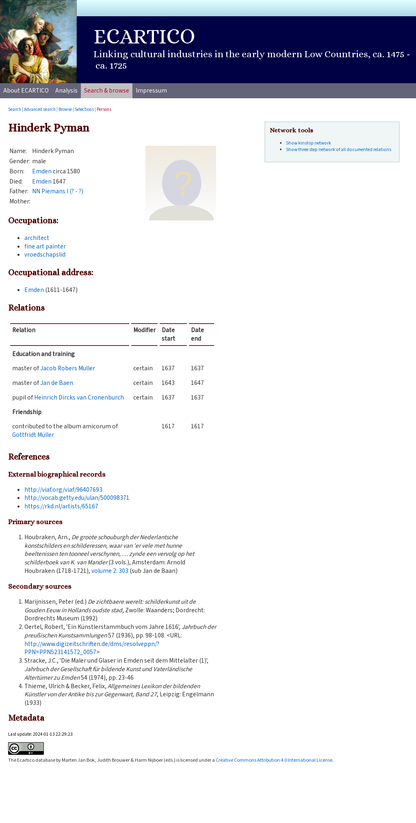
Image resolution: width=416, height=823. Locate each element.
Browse (65, 109)
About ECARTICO (26, 90)
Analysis (66, 90)
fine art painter (45, 246)
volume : (109, 570)
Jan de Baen (56, 382)
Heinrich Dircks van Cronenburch (79, 397)
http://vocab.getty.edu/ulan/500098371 (77, 497)
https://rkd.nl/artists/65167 (61, 506)
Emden (42, 171)
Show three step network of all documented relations (338, 149)
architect (36, 237)
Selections (84, 109)
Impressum (151, 90)
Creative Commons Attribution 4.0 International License (274, 760)
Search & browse (106, 90)
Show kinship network (308, 143)
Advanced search (40, 109)
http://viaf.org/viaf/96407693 (63, 489)
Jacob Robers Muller (67, 368)
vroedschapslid (44, 254)
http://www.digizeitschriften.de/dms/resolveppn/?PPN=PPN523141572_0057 (91, 648)
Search (14, 109)
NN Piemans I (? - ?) (57, 191)
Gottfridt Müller (33, 434)
